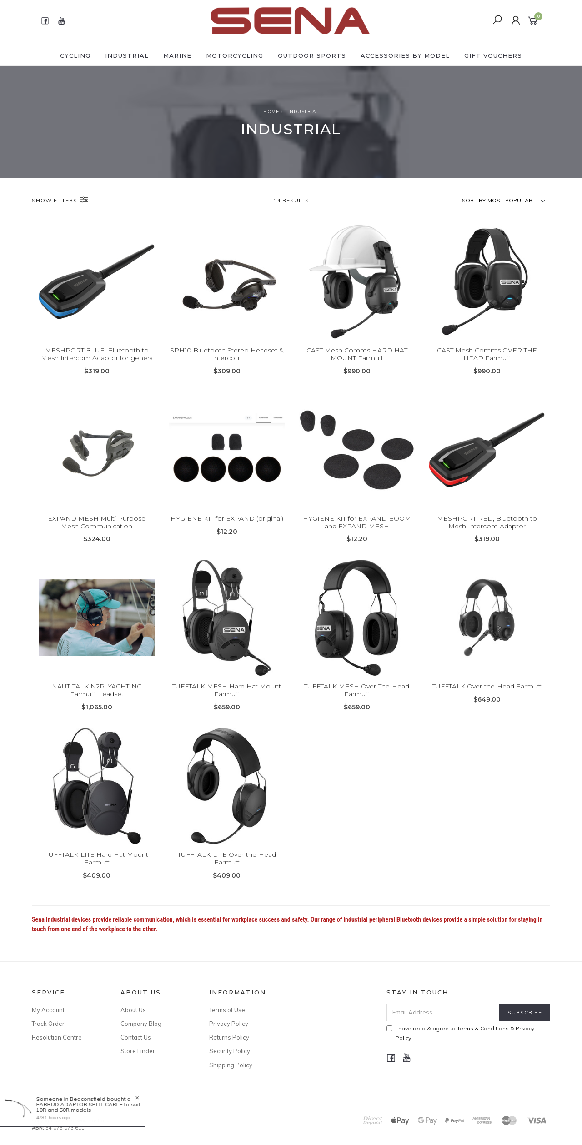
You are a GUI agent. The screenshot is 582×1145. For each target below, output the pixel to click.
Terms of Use (227, 1010)
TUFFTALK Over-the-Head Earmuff (486, 694)
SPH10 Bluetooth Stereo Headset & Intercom (227, 354)
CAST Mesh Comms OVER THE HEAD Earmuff (487, 354)
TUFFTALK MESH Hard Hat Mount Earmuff (226, 698)
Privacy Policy (228, 1023)
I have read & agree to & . (460, 1033)
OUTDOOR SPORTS (312, 55)
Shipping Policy (230, 1065)
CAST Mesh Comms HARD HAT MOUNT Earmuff (356, 354)
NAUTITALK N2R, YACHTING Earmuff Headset (97, 698)
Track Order (48, 1023)
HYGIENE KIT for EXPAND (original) (227, 526)
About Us (133, 1010)
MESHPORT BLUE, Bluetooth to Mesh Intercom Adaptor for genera (97, 354)
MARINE (177, 55)
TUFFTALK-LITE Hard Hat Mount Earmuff (96, 866)
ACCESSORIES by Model (405, 55)
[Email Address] (443, 1012)
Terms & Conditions (483, 1028)
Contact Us (135, 1037)
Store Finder (137, 1051)
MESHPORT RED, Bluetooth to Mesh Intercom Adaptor (487, 529)
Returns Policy (229, 1037)
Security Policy (229, 1051)
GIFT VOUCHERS (493, 55)
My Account (48, 1010)
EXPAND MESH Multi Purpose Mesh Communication (97, 529)
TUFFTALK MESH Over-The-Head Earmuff (356, 698)
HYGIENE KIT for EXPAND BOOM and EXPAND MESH (357, 529)
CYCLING (75, 55)
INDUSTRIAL (127, 55)
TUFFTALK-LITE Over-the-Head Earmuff (227, 866)
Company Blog (140, 1023)
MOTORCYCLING (234, 55)
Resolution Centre (57, 1037)
